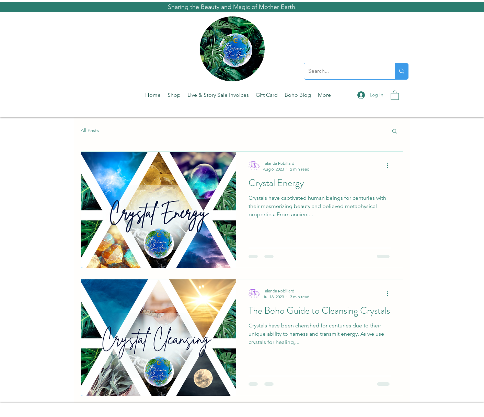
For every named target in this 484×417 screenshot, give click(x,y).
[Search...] (344, 71)
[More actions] (389, 166)
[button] (395, 95)
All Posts (90, 130)
